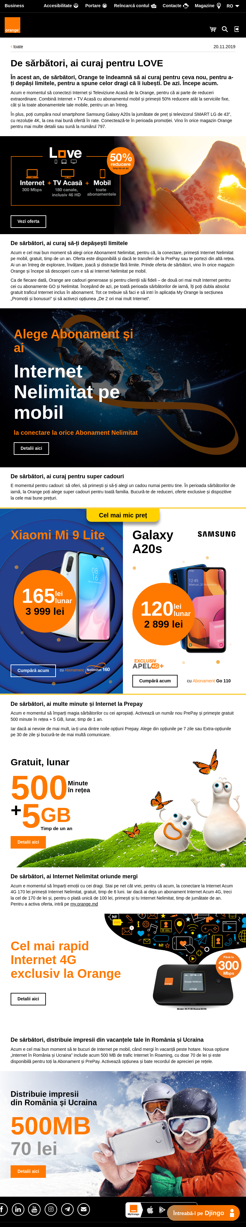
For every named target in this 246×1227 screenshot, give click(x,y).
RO (230, 5)
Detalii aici (31, 448)
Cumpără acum (33, 670)
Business (14, 5)
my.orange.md (84, 903)
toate (17, 46)
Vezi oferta (28, 221)
